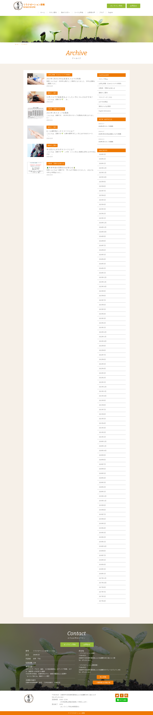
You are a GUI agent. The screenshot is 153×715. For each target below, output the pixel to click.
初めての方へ (65, 12)
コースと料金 (78, 12)
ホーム (42, 12)
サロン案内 (53, 12)
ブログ (101, 12)
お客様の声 (91, 12)
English (110, 12)
